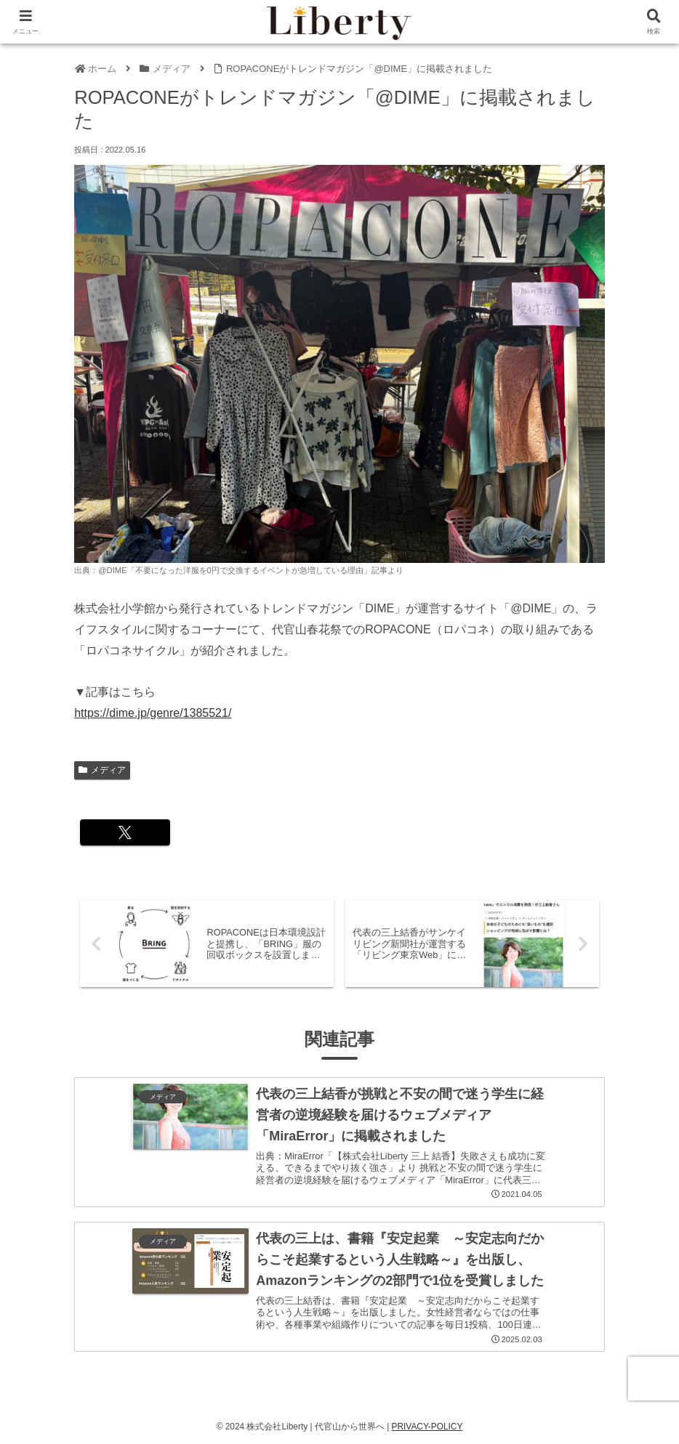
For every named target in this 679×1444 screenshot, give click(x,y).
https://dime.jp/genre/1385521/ (152, 713)
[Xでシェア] (119, 832)
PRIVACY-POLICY (427, 1424)
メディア (102, 770)
